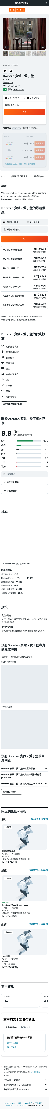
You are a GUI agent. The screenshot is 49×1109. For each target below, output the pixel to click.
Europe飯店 (28, 1103)
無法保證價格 (35, 1072)
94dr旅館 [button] (6, 956)
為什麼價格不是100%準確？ (26, 1089)
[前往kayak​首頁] (17, 10)
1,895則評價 (18, 89)
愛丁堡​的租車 (12, 1043)
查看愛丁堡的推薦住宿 (38, 924)
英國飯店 (38, 1103)
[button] (46, 3)
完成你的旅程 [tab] (11, 1027)
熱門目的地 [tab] (25, 1027)
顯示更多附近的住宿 (39, 819)
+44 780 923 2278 (11, 85)
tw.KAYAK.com (9, 1103)
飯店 (19, 1103)
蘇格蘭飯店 (10, 1105)
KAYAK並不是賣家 (26, 1080)
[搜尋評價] (27, 474)
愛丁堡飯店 (11, 1047)
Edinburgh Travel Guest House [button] (15, 905)
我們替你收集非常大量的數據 (26, 1084)
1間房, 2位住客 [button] (12, 105)
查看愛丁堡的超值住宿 (38, 870)
